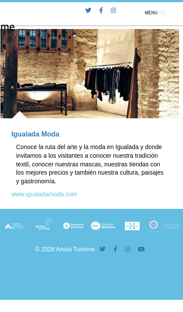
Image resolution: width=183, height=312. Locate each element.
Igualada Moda (35, 134)
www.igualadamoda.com (44, 194)
